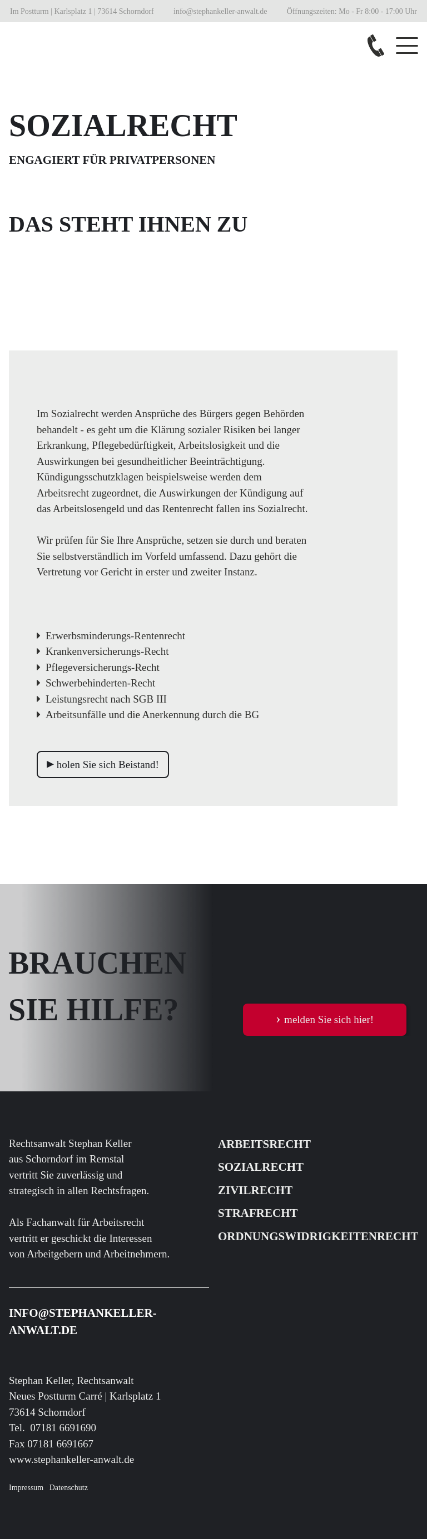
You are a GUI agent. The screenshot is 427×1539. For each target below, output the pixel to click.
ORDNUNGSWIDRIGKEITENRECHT (318, 1236)
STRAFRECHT (258, 1213)
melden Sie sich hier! (325, 1018)
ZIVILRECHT (255, 1190)
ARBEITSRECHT (264, 1144)
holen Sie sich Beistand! (103, 763)
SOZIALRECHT (261, 1167)
